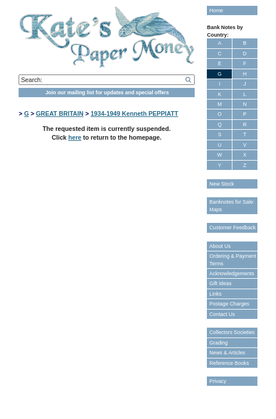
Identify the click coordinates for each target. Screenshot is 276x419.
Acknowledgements (231, 273)
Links (215, 294)
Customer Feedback (232, 227)
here (74, 137)
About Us (220, 246)
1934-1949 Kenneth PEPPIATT (134, 113)
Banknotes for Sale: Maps (231, 205)
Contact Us (222, 314)
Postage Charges (229, 304)
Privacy (217, 381)
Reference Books (229, 363)
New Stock (221, 184)
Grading (218, 343)
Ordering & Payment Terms (232, 259)
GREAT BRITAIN (60, 113)
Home (216, 10)
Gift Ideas (220, 283)
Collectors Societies (232, 332)
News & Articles (227, 353)
